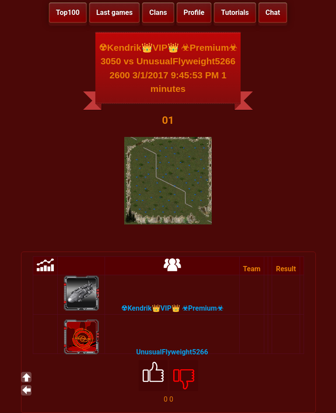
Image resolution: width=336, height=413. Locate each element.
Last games (114, 12)
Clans (158, 12)
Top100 (68, 12)
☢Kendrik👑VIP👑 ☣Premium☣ (172, 308)
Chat (273, 12)
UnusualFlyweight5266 (172, 352)
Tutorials (235, 12)
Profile (194, 12)
